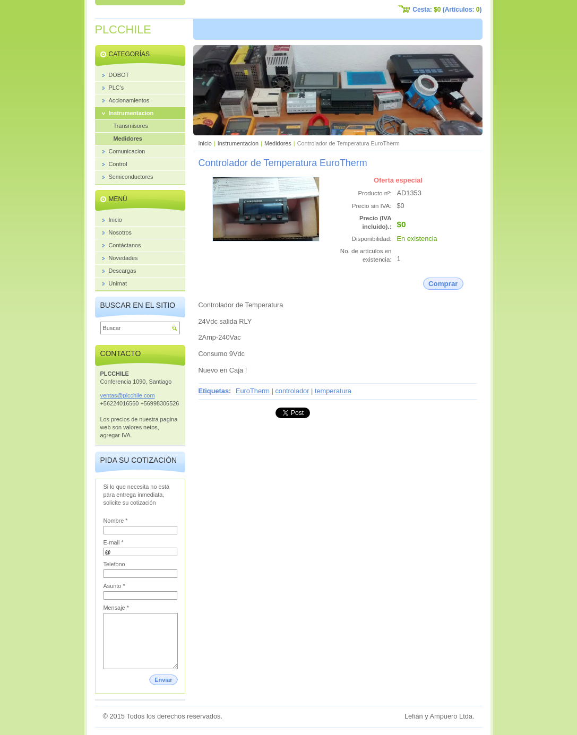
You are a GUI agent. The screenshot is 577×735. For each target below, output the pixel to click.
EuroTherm (253, 391)
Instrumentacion (238, 143)
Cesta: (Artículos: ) (446, 9)
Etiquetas (214, 391)
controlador (292, 391)
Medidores (277, 143)
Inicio (205, 143)
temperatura (333, 391)
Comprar (443, 284)
